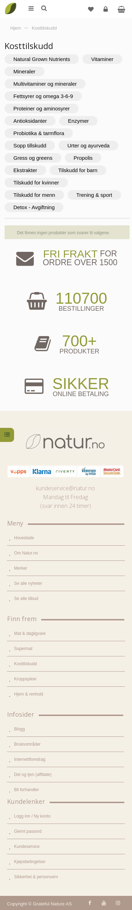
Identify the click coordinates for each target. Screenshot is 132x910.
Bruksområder (27, 744)
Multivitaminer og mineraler (45, 84)
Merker (20, 568)
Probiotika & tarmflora (38, 133)
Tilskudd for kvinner (36, 183)
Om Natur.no (26, 553)
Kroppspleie (25, 679)
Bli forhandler (26, 789)
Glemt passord (28, 831)
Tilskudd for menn (34, 195)
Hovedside (24, 537)
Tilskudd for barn (78, 170)
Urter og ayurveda (88, 145)
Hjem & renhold (28, 694)
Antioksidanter (30, 121)
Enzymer (78, 121)
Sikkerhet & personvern (36, 876)
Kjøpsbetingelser (29, 861)
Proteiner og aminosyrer (41, 108)
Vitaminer (102, 59)
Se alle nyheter (28, 583)
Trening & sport (94, 195)
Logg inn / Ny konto (32, 816)
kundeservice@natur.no (65, 488)
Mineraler (24, 71)
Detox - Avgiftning (34, 207)
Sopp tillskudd (29, 145)
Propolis (83, 158)
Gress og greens (32, 158)
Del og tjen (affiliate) (33, 774)
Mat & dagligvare (30, 633)
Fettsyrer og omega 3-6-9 (43, 96)
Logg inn (106, 12)
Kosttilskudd (25, 663)
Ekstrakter (25, 170)
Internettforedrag (29, 759)
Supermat (23, 648)
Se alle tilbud (26, 598)
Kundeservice (27, 846)
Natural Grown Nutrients (41, 59)
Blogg (19, 729)
